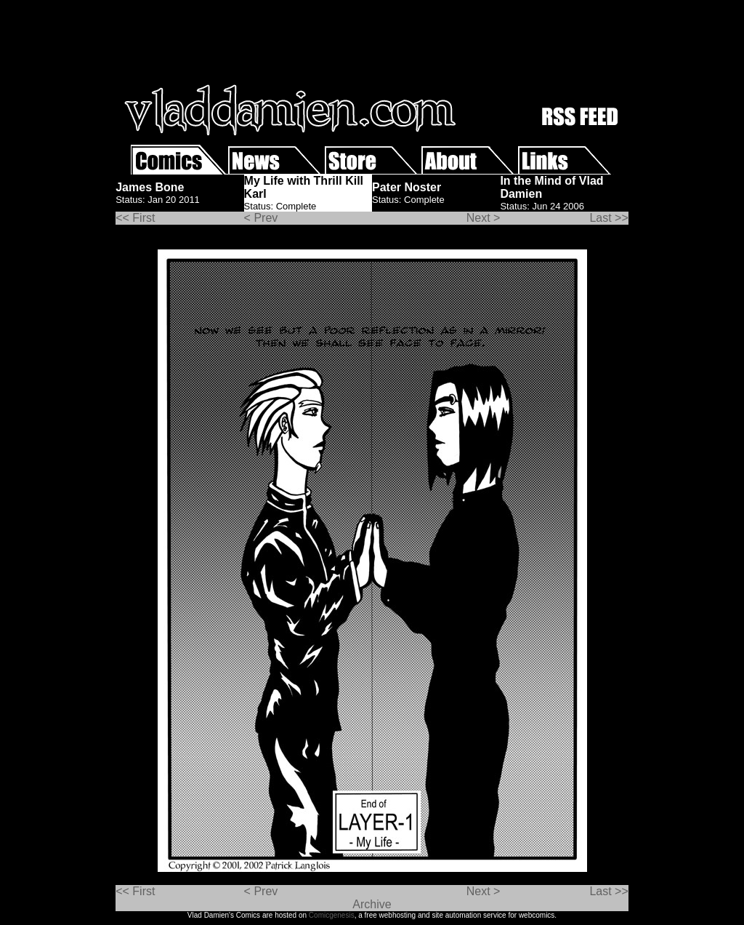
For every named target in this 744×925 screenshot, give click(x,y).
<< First (135, 218)
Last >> (608, 218)
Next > (483, 218)
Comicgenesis (332, 915)
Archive (371, 904)
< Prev (261, 218)
